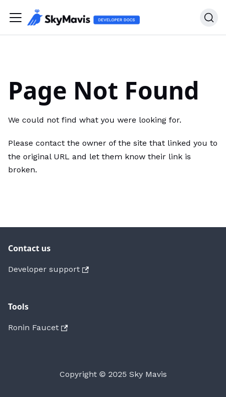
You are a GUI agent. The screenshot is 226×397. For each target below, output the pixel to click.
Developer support (48, 269)
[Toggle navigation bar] (15, 17)
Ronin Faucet (38, 327)
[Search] (209, 18)
